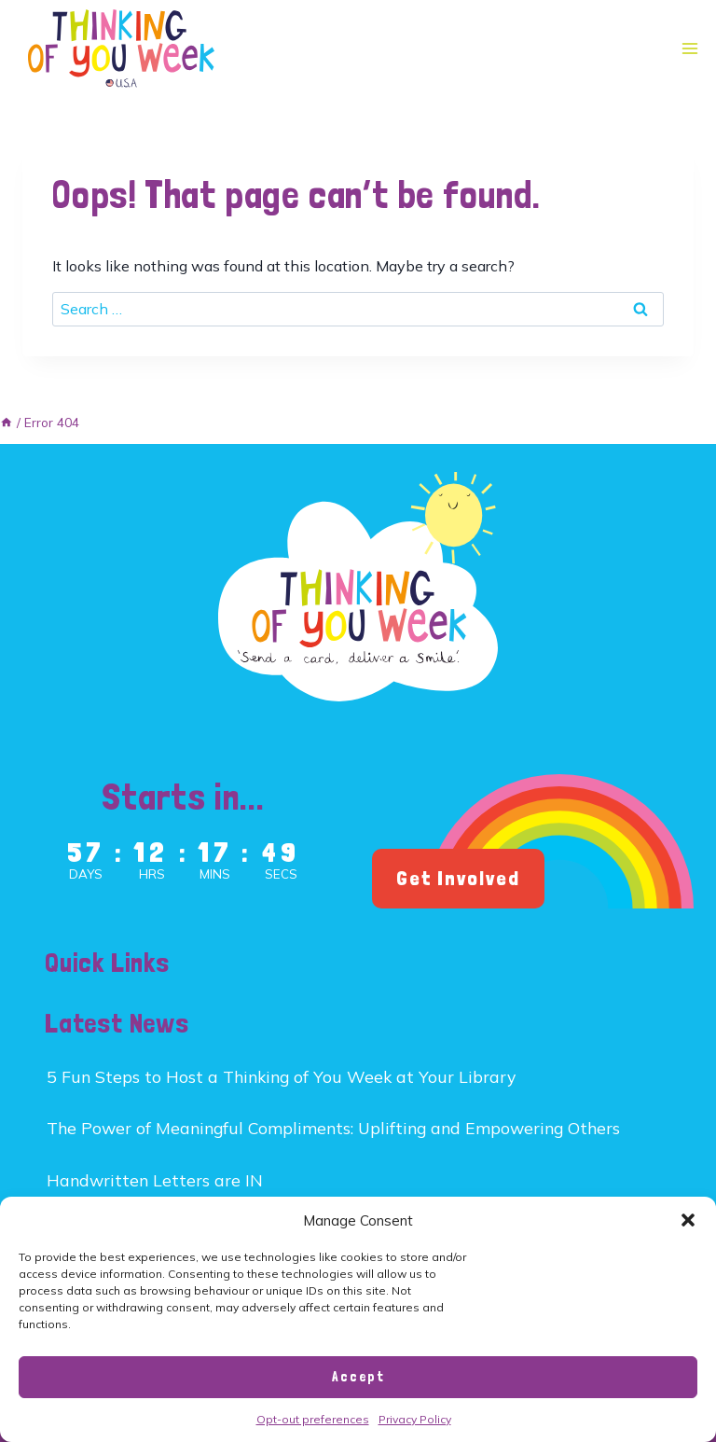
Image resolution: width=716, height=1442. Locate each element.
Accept (358, 1376)
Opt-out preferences (312, 1419)
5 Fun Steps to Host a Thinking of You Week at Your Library (281, 1076)
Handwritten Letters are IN (155, 1180)
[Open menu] (689, 49)
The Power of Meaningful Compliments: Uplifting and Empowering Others (333, 1127)
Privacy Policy (415, 1419)
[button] (688, 1220)
